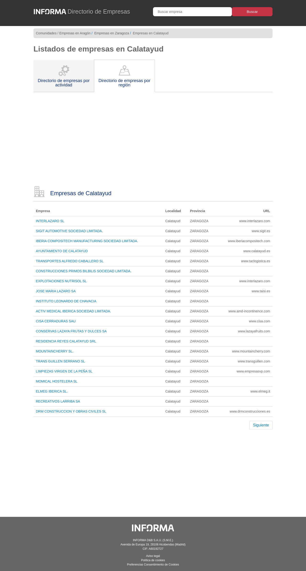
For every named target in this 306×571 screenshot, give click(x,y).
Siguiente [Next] (261, 425)
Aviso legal (153, 556)
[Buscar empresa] (192, 11)
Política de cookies (153, 560)
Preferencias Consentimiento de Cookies (153, 564)
